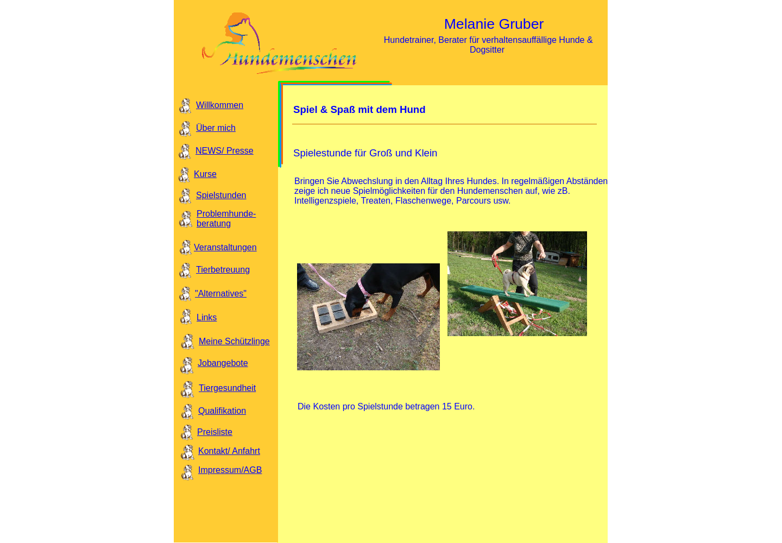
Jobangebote (223, 363)
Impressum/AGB (230, 470)
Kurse (205, 174)
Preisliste (214, 432)
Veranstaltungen (225, 247)
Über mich (216, 127)
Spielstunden (221, 195)
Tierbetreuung (223, 269)
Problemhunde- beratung (226, 218)
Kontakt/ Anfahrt (229, 451)
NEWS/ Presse (224, 150)
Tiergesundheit (227, 388)
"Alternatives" (221, 293)
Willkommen (219, 105)
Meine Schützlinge (234, 341)
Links (207, 317)
